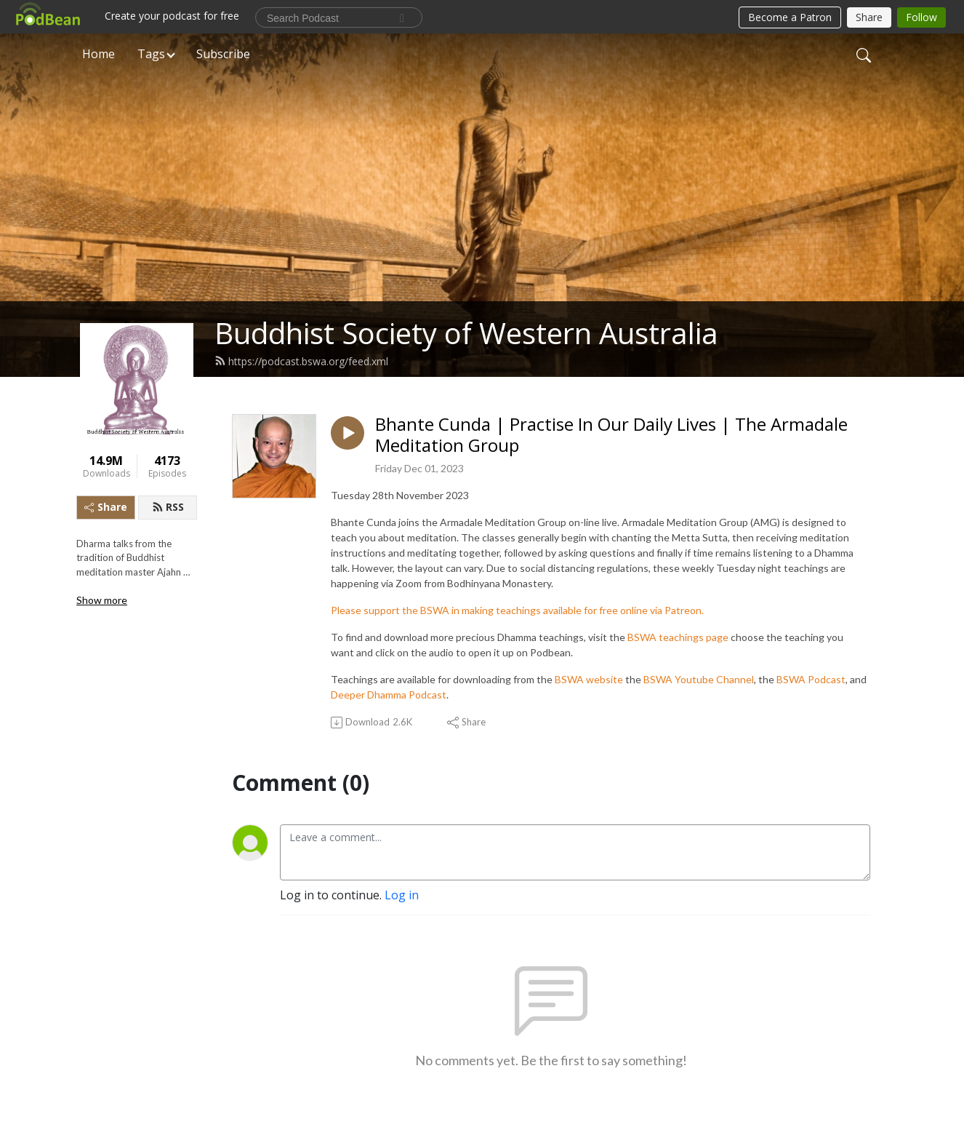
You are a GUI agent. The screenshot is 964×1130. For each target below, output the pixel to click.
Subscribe (223, 54)
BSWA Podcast (810, 679)
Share (105, 507)
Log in (402, 895)
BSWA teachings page (677, 637)
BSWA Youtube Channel (698, 679)
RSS (168, 507)
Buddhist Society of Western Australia (466, 333)
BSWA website (589, 679)
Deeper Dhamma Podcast (388, 694)
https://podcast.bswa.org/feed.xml (301, 361)
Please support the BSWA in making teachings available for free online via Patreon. (517, 610)
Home (98, 54)
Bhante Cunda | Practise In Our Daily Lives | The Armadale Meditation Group (611, 435)
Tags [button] (151, 54)
